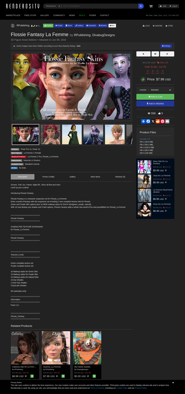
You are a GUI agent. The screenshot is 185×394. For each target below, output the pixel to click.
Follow (48, 26)
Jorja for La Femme (161, 175)
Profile (58, 26)
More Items (95, 177)
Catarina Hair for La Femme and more (29, 367)
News (72, 15)
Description (22, 177)
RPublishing (82, 35)
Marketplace (13, 15)
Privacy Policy (140, 388)
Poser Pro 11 (26, 149)
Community (59, 15)
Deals (82, 15)
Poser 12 (36, 149)
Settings (166, 46)
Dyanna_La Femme (52, 367)
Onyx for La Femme (162, 204)
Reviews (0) (120, 177)
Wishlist (102, 26)
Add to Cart (155, 96)
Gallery (44, 15)
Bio (112, 26)
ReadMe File (145, 139)
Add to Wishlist (155, 103)
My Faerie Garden (82, 367)
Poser (92, 15)
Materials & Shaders (32, 160)
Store (69, 26)
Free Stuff (30, 15)
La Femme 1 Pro (35, 157)
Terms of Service (97, 388)
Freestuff (91, 26)
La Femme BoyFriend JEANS (162, 191)
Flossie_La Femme (50, 157)
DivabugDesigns (103, 35)
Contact (104, 15)
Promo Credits (48, 177)
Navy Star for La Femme (160, 162)
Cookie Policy (122, 388)
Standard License (32, 164)
